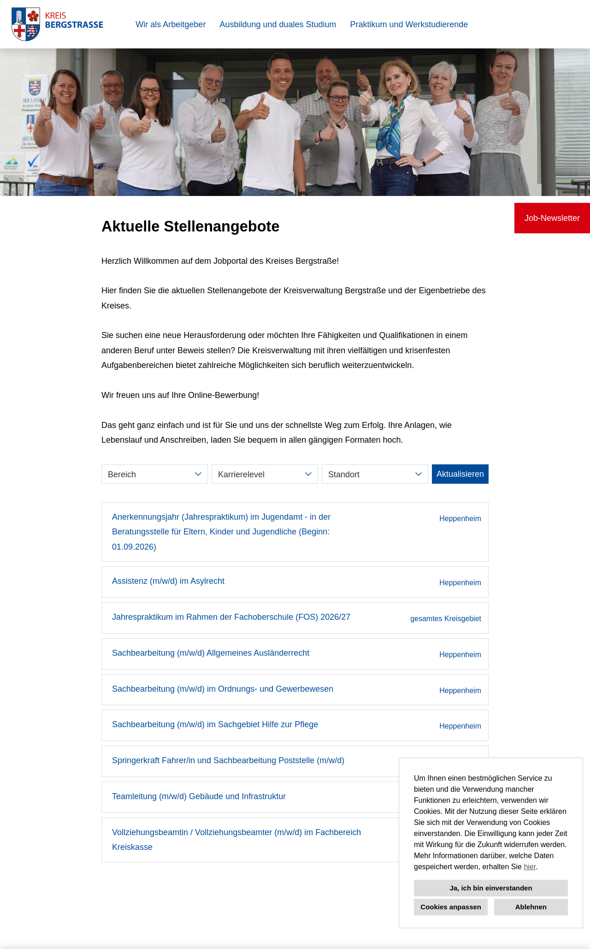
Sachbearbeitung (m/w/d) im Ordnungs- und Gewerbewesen (222, 689)
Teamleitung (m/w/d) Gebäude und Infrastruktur (199, 796)
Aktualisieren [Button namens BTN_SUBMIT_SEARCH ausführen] (460, 474)
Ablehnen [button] (531, 907)
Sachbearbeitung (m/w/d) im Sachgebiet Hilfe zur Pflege (215, 724)
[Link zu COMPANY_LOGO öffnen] (57, 24)
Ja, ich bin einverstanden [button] (490, 888)
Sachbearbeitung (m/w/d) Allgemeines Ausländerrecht (210, 653)
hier (530, 867)
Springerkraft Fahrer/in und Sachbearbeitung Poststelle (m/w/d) (228, 760)
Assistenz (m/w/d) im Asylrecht (168, 581)
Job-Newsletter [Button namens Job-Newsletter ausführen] (552, 218)
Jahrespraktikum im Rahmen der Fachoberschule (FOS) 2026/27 (231, 617)
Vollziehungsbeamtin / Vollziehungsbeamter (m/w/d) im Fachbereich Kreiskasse (236, 840)
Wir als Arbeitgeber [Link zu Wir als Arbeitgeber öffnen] (171, 24)
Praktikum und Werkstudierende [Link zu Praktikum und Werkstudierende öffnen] (409, 24)
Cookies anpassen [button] (450, 907)
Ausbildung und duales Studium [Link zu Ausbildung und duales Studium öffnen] (277, 24)
